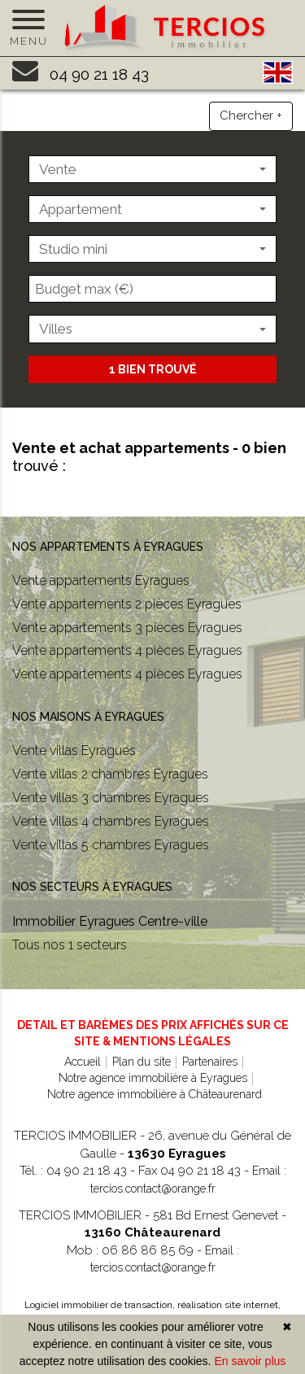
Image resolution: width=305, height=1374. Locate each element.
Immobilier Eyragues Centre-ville (109, 921)
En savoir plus (249, 1360)
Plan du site (141, 1061)
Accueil (82, 1061)
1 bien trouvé (153, 369)
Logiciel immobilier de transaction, (100, 1305)
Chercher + (251, 115)
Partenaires (209, 1061)
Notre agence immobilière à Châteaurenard (154, 1094)
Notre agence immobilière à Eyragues (153, 1077)
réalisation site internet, (229, 1305)
